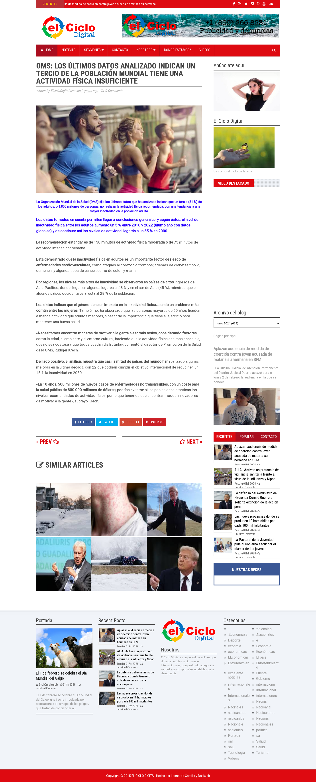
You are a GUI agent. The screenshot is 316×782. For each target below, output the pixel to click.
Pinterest (155, 422)
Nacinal (261, 701)
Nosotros (145, 50)
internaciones (266, 696)
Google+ (130, 422)
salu (231, 747)
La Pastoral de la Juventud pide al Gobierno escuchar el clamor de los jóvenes (255, 544)
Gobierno (263, 679)
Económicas (265, 651)
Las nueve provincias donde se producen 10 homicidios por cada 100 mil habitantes (256, 521)
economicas (237, 651)
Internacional (266, 690)
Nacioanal (263, 707)
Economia (263, 646)
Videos (204, 50)
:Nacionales (265, 634)
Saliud (261, 741)
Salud (260, 747)
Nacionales (264, 724)
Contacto (120, 50)
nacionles (235, 730)
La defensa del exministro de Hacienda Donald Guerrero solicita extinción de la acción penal (256, 500)
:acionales (264, 629)
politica (261, 730)
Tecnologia (236, 753)
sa (258, 735)
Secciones (94, 50)
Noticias (69, 50)
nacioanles (236, 718)
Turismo (262, 753)
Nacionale (235, 724)
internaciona (265, 684)
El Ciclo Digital (144, 776)
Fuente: (261, 673)
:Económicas (237, 634)
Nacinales (235, 707)
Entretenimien (238, 663)
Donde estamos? (177, 50)
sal (230, 741)
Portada (234, 735)
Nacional (262, 718)
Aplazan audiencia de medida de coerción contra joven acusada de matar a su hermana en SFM (104, 4)
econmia (234, 646)
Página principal (225, 336)
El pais (261, 657)
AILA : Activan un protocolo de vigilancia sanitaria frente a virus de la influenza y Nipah (256, 474)
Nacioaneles (265, 713)
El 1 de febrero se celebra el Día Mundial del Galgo (61, 676)
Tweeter (107, 422)
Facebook (83, 422)
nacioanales (237, 713)
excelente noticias (235, 675)
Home (46, 50)
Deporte (234, 640)
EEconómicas (238, 657)
